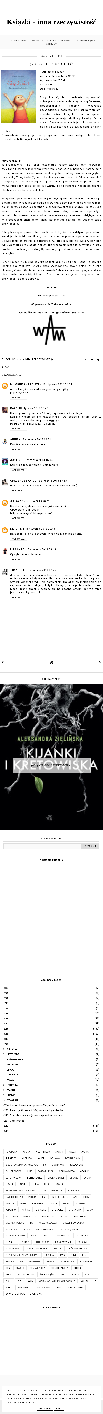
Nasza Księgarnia (68, 1229)
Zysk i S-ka (35, 1294)
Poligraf (83, 1242)
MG (31, 1223)
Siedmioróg (34, 1261)
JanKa (23, 1203)
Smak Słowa (67, 1261)
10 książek (11, 1152)
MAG (15, 1216)
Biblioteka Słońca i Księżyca (22, 1165)
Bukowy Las (76, 1165)
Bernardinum (72, 1158)
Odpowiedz (18, 398)
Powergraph (13, 1248)
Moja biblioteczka (73, 1223)
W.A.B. (9, 1281)
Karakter (37, 1203)
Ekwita (9, 1184)
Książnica (11, 1210)
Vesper (89, 1274)
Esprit (22, 1184)
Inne (44, 1197)
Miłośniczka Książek (25, 384)
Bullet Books (13, 1171)
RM (21, 1261)
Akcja (72, 1152)
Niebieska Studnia (15, 1236)
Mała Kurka (48, 1216)
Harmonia (73, 1190)
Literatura (75, 1210)
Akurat (85, 1152)
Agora (26, 1152)
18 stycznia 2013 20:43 (40, 528)
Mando (64, 1216)
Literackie (57, 1210)
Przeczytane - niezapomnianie (22, 1255)
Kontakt (51, 44)
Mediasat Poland (15, 1223)
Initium (32, 1197)
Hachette (56, 1190)
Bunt (29, 1171)
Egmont (88, 1178)
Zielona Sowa (42, 1287)
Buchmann (58, 1165)
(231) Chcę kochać (13, 1120)
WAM (7, 367)
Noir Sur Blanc (39, 1236)
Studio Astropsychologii (20, 1274)
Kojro (66, 1203)
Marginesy (80, 1216)
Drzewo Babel (56, 1178)
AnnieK (15, 439)
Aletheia (27, 1158)
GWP (43, 1190)
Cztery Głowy (14, 1178)
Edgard (74, 1178)
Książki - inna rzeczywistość (51, 22)
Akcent (59, 1152)
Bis (44, 1165)
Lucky (90, 1210)
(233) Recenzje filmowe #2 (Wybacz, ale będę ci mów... (33, 1110)
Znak (58, 1287)
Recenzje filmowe (58, 41)
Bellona (55, 1158)
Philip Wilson (42, 1242)
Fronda (59, 1184)
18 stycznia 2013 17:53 (52, 480)
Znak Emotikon (75, 1287)
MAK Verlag (29, 1216)
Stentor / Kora (59, 1268)
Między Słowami (48, 1223)
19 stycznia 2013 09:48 (41, 549)
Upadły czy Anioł (23, 480)
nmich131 (17, 528)
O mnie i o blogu (62, 1236)
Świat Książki (47, 1274)
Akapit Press (43, 1152)
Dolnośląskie (34, 1178)
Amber (41, 1158)
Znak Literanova (15, 1294)
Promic (58, 1248)
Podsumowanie (63, 1242)
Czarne (84, 1171)
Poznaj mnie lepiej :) (37, 1248)
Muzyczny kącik (85, 41)
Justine (16, 460)
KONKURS (80, 1203)
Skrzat (51, 1261)
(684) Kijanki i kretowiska (52, 765)
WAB (20, 1281)
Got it (59, 1409)
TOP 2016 (74, 1274)
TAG (62, 1274)
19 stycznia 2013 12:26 (41, 570)
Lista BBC (41, 1210)
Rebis (73, 1255)
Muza (27, 1229)
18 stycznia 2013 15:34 (57, 384)
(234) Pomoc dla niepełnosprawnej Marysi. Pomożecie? (34, 1105)
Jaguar (10, 1203)
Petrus (25, 1242)
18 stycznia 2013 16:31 (36, 439)
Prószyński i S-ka (77, 1248)
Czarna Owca (67, 1171)
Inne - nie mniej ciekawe (65, 1197)
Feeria (35, 1184)
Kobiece (53, 1203)
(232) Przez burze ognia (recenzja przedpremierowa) (33, 1115)
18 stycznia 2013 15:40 (33, 408)
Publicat (50, 1255)
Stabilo (20, 1268)
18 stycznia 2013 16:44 (38, 460)
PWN (62, 1255)
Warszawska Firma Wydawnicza (57, 1281)
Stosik (77, 1268)
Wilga (9, 1287)
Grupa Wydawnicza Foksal (20, 1190)
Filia (46, 1184)
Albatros (11, 1158)
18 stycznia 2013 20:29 (35, 501)
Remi (84, 1255)
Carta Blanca (45, 1171)
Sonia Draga (87, 1261)
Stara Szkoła (37, 1268)
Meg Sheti (17, 549)
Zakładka (23, 1287)
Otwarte (11, 1242)
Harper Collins (14, 1197)
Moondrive (12, 1229)
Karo (14, 408)
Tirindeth (17, 570)
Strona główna (18, 41)
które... (26, 1210)
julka (14, 501)
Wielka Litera (88, 1281)
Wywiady (37, 41)
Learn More (45, 1409)
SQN (8, 1268)
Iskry (86, 1197)
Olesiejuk (82, 1236)
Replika (10, 1261)
